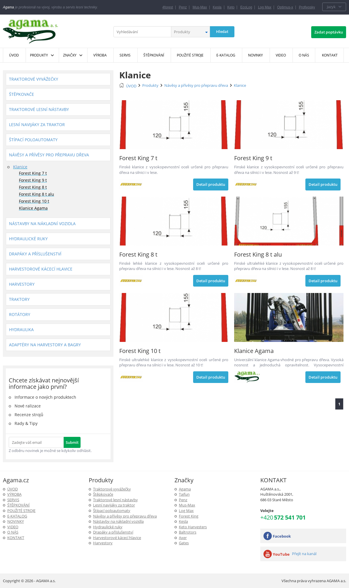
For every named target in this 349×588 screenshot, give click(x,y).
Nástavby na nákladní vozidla (42, 223)
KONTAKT (15, 537)
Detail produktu (210, 184)
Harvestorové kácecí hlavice (40, 269)
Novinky (15, 521)
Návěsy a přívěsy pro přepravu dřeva (49, 155)
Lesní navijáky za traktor (37, 124)
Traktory (19, 299)
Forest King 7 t (33, 173)
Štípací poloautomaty (33, 139)
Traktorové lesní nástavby (39, 109)
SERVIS (13, 499)
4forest (167, 7)
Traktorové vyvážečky (33, 79)
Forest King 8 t (33, 187)
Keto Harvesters (193, 526)
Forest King (188, 516)
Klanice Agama (33, 208)
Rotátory (19, 314)
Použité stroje (21, 510)
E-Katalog (17, 516)
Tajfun (184, 494)
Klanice (20, 166)
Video (12, 526)
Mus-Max (200, 7)
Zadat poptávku (328, 32)
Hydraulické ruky (28, 238)
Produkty (39, 55)
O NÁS (12, 532)
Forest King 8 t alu (36, 194)
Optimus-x (285, 7)
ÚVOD (131, 86)
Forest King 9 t (33, 180)
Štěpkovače (21, 94)
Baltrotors (187, 532)
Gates (184, 542)
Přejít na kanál (304, 553)
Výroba (14, 494)
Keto (231, 7)
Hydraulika (21, 329)
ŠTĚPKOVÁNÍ (18, 505)
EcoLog (246, 7)
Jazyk (331, 6)
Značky (69, 55)
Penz (183, 7)
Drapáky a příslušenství (35, 254)
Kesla (217, 7)
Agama (185, 489)
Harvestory (22, 284)
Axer (183, 537)
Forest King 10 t (34, 201)
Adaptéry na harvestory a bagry (45, 344)
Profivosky (307, 7)
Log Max (264, 7)
